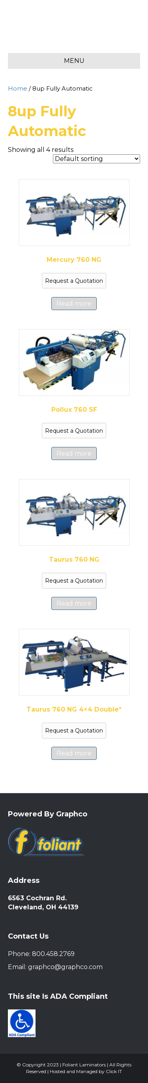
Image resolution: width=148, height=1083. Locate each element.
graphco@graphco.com (65, 967)
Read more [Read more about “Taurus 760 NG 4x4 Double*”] (74, 753)
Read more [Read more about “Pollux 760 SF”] (74, 453)
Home (17, 88)
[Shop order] (96, 158)
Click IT (114, 1071)
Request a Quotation (74, 280)
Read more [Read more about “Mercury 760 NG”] (74, 303)
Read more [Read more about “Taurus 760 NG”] (74, 603)
